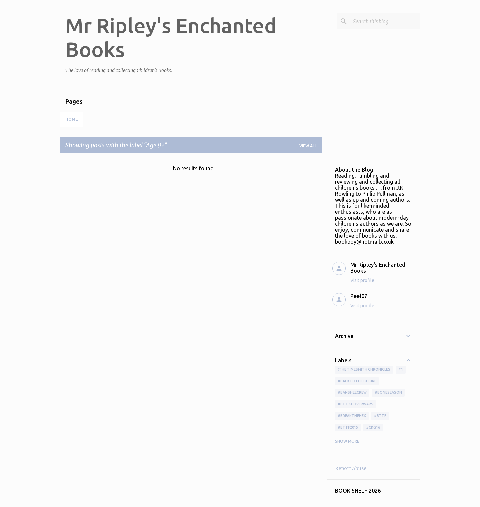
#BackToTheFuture (357, 381)
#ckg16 (373, 427)
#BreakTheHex (352, 416)
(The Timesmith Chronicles (364, 369)
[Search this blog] (385, 21)
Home (71, 119)
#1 (400, 369)
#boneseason (388, 392)
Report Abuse (350, 468)
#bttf (380, 416)
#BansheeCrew (352, 392)
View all (308, 146)
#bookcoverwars (355, 404)
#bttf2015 (348, 427)
